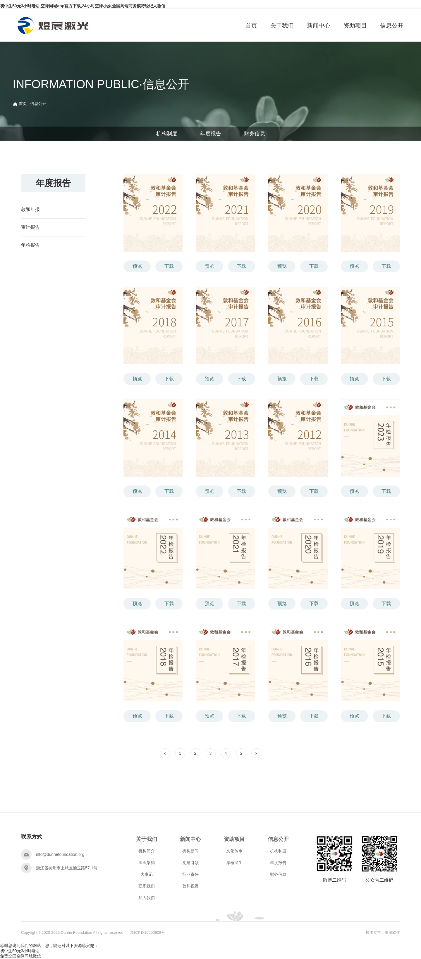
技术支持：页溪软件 (383, 932)
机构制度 (166, 134)
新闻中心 (318, 25)
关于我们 (282, 25)
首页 (251, 25)
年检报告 (30, 245)
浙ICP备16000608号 (147, 932)
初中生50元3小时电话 (19, 950)
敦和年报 (30, 209)
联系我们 (146, 886)
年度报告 (210, 134)
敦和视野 (190, 886)
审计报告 (30, 227)
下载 (169, 266)
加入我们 (146, 897)
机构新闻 (190, 851)
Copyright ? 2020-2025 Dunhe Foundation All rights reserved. (72, 932)
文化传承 (234, 851)
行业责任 (190, 874)
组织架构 (146, 862)
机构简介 (146, 851)
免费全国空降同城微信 (20, 956)
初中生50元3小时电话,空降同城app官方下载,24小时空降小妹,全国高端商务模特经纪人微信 (83, 6)
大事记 (146, 874)
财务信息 (254, 134)
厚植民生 (234, 862)
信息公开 (391, 25)
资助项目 (355, 25)
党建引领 (190, 862)
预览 (137, 266)
